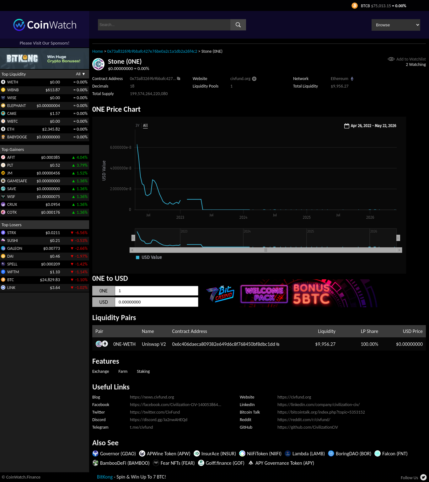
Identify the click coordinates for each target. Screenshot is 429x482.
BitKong (105, 477)
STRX (11, 232)
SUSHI (12, 240)
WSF (11, 196)
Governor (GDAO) (118, 454)
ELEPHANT (16, 105)
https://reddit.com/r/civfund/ (303, 419)
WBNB (13, 90)
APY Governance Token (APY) (284, 463)
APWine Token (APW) (168, 454)
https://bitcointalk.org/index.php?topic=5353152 (321, 412)
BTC (10, 279)
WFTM (13, 272)
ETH (10, 129)
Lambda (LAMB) (308, 454)
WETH (12, 82)
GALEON (14, 248)
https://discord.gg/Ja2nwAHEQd (158, 419)
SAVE (11, 188)
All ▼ (81, 74)
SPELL (12, 264)
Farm (122, 371)
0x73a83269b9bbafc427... (153, 78)
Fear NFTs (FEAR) (178, 463)
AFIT (11, 157)
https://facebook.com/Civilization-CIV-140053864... (175, 404)
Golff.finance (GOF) (225, 463)
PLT (10, 165)
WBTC (12, 121)
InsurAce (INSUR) (218, 454)
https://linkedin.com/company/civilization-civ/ (318, 404)
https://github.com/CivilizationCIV (307, 427)
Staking (143, 371)
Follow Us (409, 477)
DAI (10, 256)
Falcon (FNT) (395, 454)
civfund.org (240, 78)
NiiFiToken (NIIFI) (264, 454)
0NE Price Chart (116, 109)
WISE (11, 97)
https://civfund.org (294, 397)
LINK (11, 287)
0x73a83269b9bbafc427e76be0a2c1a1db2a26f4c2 (152, 51)
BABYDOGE (17, 137)
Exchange (100, 371)
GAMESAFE (17, 181)
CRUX (12, 204)
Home (97, 51)
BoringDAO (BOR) (353, 454)
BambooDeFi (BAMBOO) (125, 463)
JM (9, 173)
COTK (12, 212)
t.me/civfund (141, 427)
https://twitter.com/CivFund (155, 412)
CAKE (12, 113)
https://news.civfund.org (152, 397)
